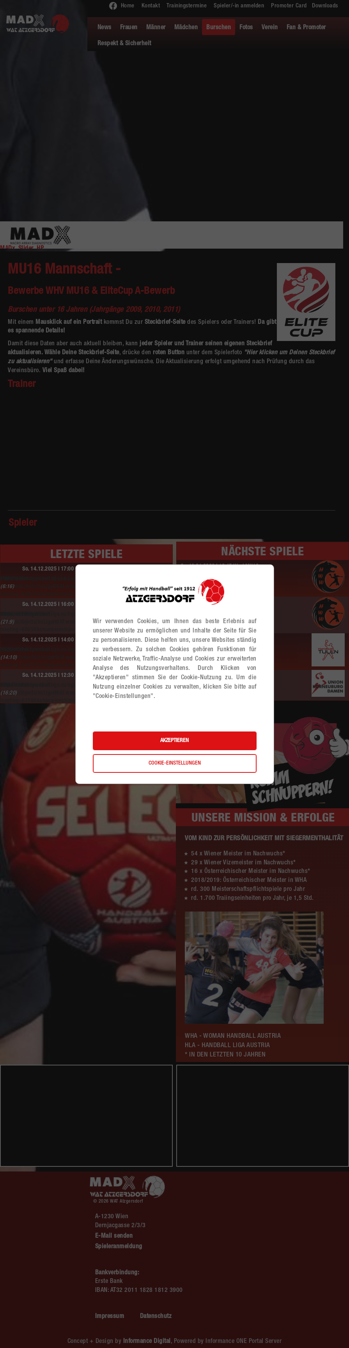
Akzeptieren (174, 741)
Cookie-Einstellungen (175, 763)
